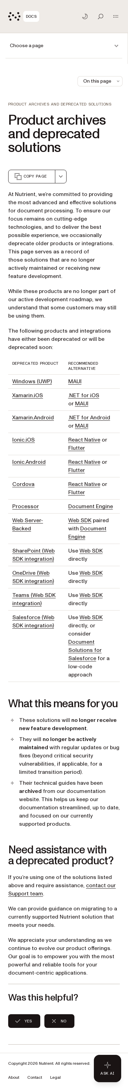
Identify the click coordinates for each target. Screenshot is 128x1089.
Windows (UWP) (32, 381)
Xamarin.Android (33, 417)
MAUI (75, 381)
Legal (55, 1077)
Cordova (23, 484)
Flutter (76, 448)
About (13, 1077)
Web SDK (79, 520)
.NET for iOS (83, 395)
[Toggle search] (101, 16)
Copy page (30, 176)
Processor (25, 506)
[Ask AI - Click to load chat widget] (107, 1068)
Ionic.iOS (23, 440)
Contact (34, 1077)
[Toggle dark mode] (85, 16)
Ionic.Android (29, 462)
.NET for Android (89, 417)
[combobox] (61, 176)
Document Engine (90, 506)
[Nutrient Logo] (23, 16)
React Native (84, 440)
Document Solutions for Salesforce (85, 650)
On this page (102, 81)
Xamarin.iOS (27, 395)
